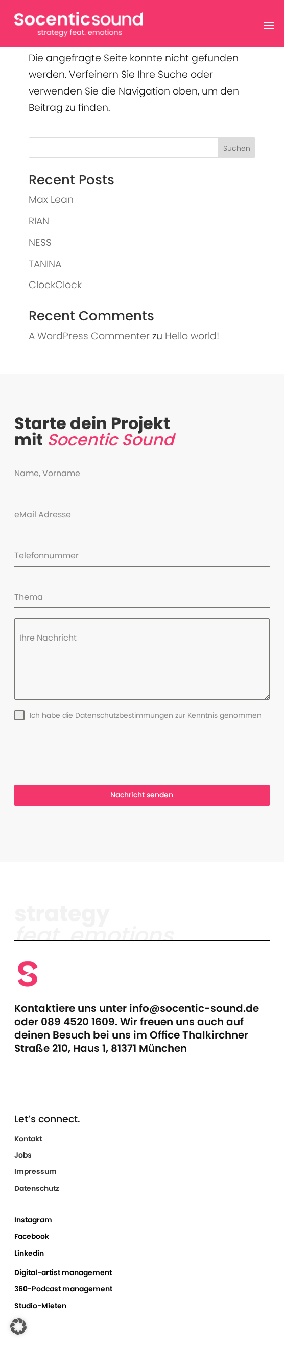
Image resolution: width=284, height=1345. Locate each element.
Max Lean (51, 199)
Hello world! (192, 336)
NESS (40, 242)
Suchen (236, 148)
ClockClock (55, 285)
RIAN (39, 221)
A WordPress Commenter (89, 336)
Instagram (33, 1220)
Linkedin (29, 1253)
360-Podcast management (63, 1289)
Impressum (35, 1171)
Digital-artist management (63, 1272)
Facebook (31, 1236)
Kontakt (28, 1139)
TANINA (45, 264)
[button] (18, 1326)
